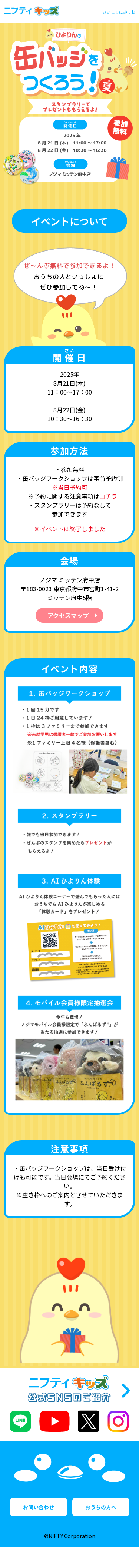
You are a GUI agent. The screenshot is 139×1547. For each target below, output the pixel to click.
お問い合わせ (38, 1507)
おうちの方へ (100, 1507)
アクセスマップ (68, 615)
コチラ (108, 496)
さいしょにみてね (119, 12)
